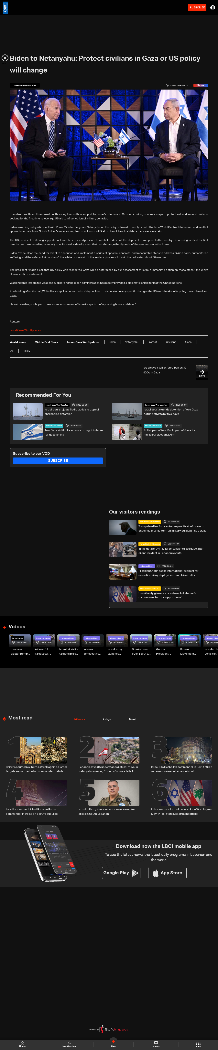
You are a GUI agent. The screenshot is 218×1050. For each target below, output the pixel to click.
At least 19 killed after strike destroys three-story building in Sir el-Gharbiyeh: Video (44, 652)
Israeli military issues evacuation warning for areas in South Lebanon (107, 811)
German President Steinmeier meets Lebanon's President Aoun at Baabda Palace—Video (166, 652)
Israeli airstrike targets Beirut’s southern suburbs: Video (69, 652)
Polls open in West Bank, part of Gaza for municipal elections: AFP (169, 432)
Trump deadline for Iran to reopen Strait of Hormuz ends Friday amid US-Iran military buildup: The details (172, 528)
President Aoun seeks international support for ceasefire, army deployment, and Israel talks (168, 573)
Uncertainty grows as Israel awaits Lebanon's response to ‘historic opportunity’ (167, 595)
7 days (107, 719)
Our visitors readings (134, 512)
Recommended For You (43, 395)
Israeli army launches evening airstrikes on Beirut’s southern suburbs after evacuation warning (116, 652)
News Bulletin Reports (150, 522)
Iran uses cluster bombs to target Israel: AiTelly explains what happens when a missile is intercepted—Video (20, 652)
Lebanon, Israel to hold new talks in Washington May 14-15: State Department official (181, 811)
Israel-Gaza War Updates (57, 405)
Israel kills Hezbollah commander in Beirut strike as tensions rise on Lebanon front (181, 769)
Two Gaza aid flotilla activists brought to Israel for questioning (74, 432)
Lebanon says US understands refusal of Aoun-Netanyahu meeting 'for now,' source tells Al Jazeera (109, 770)
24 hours (79, 719)
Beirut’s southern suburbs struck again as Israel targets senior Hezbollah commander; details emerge (36, 770)
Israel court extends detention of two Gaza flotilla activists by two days (171, 411)
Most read (20, 718)
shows (156, 1044)
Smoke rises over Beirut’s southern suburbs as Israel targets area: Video (140, 652)
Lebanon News (146, 566)
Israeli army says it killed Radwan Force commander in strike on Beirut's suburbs (32, 811)
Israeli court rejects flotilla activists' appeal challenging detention (72, 411)
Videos (16, 627)
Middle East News (54, 426)
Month (133, 719)
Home (22, 1044)
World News (17, 638)
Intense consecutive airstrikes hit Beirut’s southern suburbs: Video (93, 652)
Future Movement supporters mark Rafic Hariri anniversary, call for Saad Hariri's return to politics (189, 652)
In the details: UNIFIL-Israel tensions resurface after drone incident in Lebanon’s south (171, 550)
